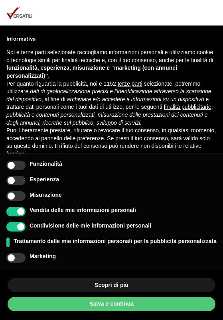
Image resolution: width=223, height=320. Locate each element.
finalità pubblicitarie (187, 107)
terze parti (130, 83)
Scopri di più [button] (111, 285)
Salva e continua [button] (111, 303)
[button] (212, 12)
